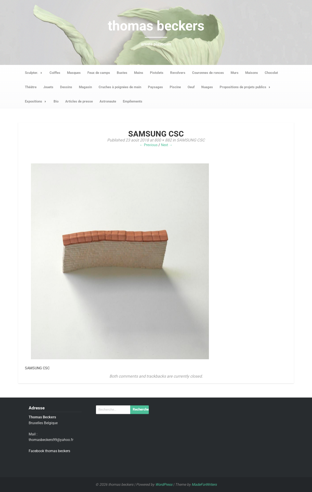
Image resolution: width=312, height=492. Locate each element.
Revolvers (177, 73)
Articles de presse (79, 101)
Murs (234, 73)
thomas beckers (156, 26)
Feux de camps (98, 73)
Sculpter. (35, 73)
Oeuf (191, 87)
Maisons (251, 73)
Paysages (155, 87)
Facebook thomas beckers (49, 451)
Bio (56, 101)
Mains (138, 73)
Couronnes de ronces (208, 73)
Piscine (175, 87)
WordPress (163, 484)
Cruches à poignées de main (120, 87)
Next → (167, 145)
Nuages (207, 87)
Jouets (48, 87)
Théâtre (31, 87)
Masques (74, 73)
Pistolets (156, 73)
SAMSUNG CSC (191, 140)
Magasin (85, 87)
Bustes (122, 73)
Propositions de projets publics (246, 87)
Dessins (66, 87)
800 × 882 (163, 140)
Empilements (132, 101)
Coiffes (55, 73)
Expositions (37, 101)
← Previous (148, 145)
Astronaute (108, 101)
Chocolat (271, 73)
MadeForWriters (204, 484)
